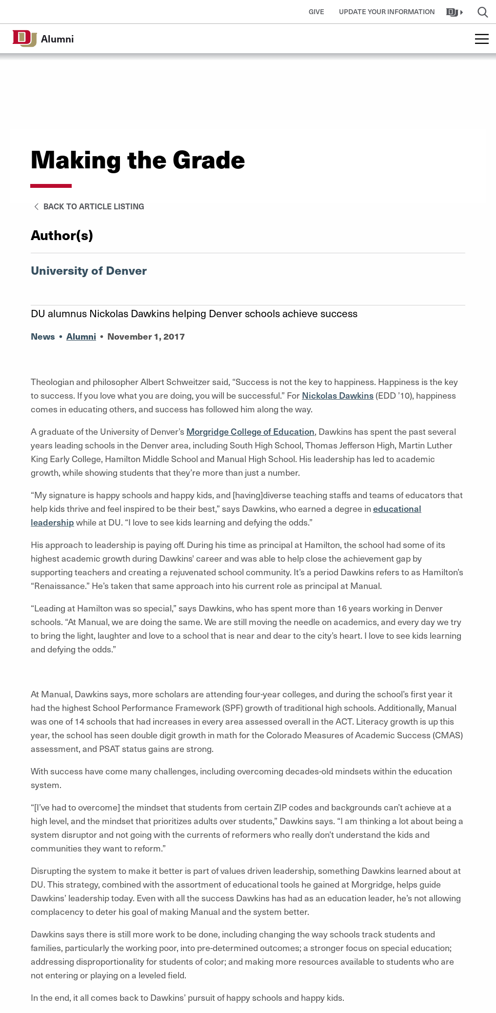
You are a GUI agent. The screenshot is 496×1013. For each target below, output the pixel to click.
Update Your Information (387, 11)
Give (316, 11)
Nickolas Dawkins (338, 395)
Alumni (81, 336)
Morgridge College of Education (250, 431)
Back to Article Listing (87, 206)
